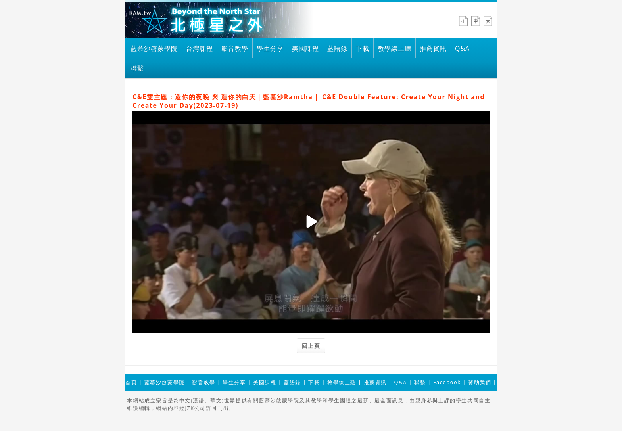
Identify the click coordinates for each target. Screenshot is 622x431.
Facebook (447, 382)
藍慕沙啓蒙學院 (154, 48)
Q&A (462, 48)
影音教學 (234, 48)
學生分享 (270, 48)
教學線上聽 (394, 48)
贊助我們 (479, 382)
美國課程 (305, 48)
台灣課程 (199, 48)
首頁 (131, 382)
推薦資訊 (433, 48)
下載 (362, 48)
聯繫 (137, 68)
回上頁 (311, 345)
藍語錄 (337, 48)
